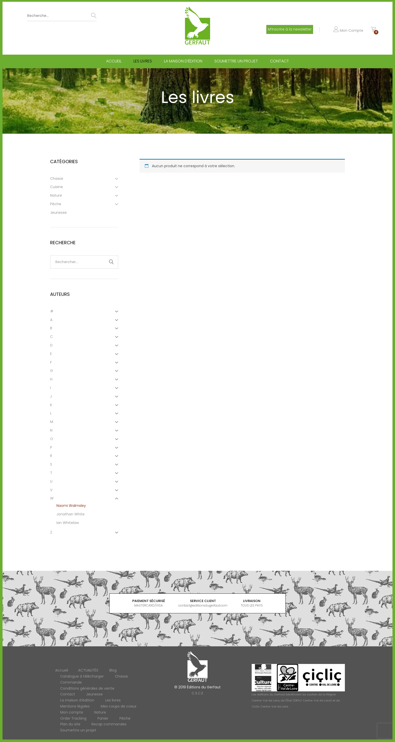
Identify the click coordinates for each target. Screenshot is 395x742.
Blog (113, 670)
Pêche (55, 203)
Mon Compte (348, 30)
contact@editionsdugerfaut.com (202, 605)
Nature (56, 195)
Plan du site (70, 724)
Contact (279, 61)
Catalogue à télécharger (82, 676)
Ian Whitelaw (67, 522)
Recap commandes (108, 724)
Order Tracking (73, 718)
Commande (71, 682)
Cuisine (56, 186)
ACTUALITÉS (88, 670)
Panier (102, 718)
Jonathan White (70, 514)
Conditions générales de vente (87, 688)
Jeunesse (58, 212)
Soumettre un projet (236, 61)
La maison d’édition (183, 61)
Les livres (143, 61)
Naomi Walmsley (71, 505)
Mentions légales (75, 706)
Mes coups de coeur (119, 706)
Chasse (56, 178)
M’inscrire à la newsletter (290, 29)
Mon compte (71, 712)
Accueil (113, 61)
